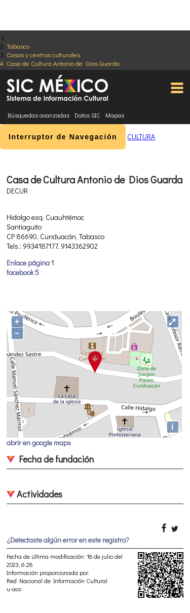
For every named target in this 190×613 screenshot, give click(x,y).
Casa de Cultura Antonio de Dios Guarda (63, 63)
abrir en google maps (39, 442)
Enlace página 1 (30, 262)
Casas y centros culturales (43, 54)
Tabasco (18, 46)
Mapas (114, 115)
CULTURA (141, 136)
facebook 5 (23, 272)
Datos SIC (87, 115)
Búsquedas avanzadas (38, 115)
